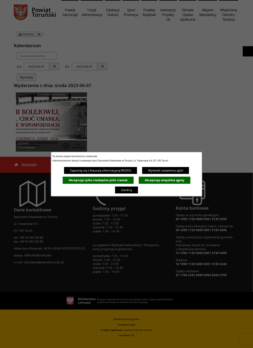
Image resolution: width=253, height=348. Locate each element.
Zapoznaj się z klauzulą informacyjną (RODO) (100, 170)
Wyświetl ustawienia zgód (165, 170)
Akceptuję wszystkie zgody (164, 180)
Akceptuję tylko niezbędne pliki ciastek (98, 180)
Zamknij (126, 190)
